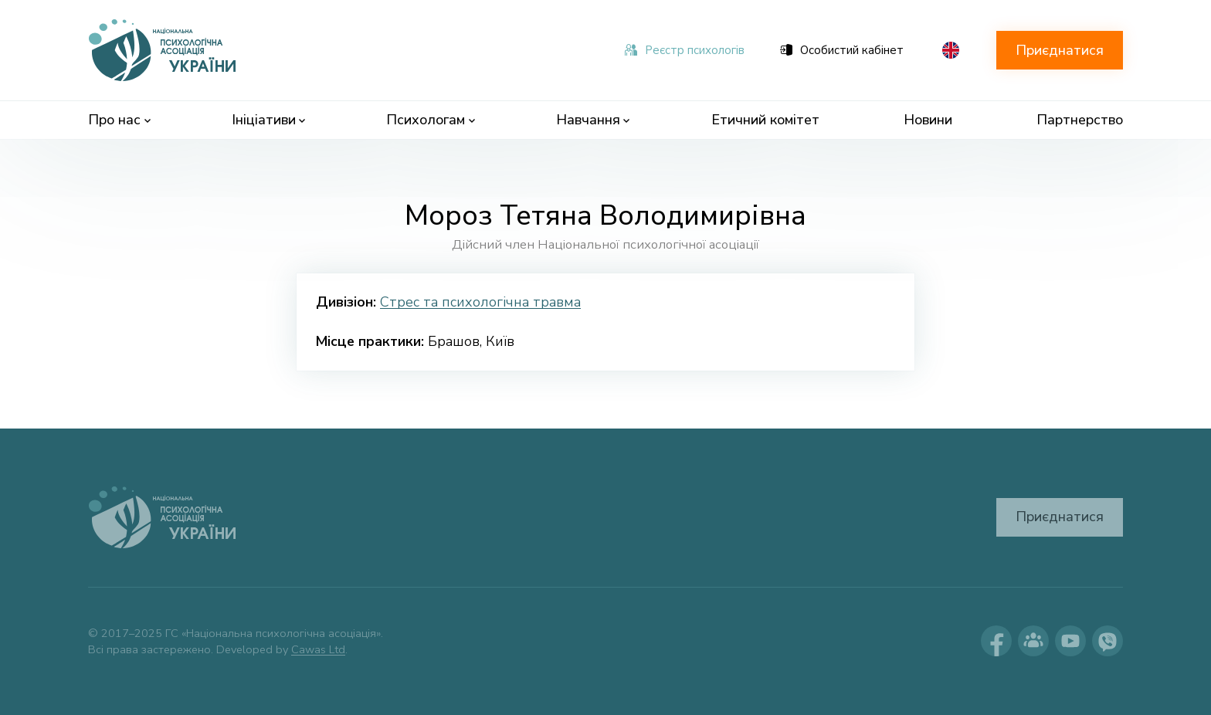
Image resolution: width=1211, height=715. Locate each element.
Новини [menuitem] (928, 119)
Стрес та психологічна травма (480, 302)
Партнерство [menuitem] (1079, 119)
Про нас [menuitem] (119, 119)
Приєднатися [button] (1060, 50)
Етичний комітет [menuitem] (765, 119)
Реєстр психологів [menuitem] (685, 50)
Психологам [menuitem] (430, 119)
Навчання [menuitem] (593, 119)
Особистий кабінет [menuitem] (842, 50)
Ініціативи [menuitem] (269, 119)
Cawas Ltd (318, 649)
